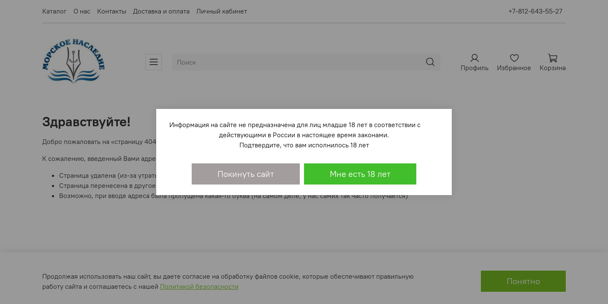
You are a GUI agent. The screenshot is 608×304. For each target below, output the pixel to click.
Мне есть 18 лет (360, 173)
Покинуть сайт (245, 173)
